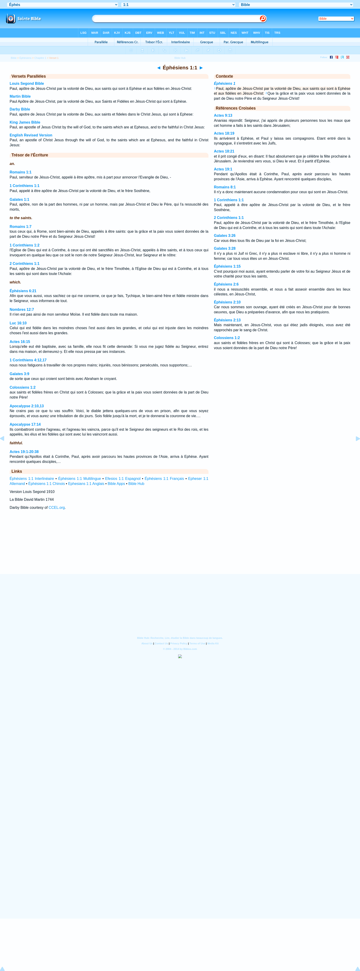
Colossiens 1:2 (23, 387)
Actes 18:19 (224, 133)
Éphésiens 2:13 (227, 320)
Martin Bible (20, 96)
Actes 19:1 (223, 169)
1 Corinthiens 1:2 (24, 245)
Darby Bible (20, 109)
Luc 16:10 (18, 323)
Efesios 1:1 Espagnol (123, 479)
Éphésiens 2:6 (226, 284)
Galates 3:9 (19, 374)
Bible (14, 58)
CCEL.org (57, 508)
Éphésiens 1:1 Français (164, 479)
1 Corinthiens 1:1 (24, 186)
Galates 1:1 (19, 199)
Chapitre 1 (40, 58)
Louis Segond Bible (27, 83)
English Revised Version (31, 135)
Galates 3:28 (225, 248)
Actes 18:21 (224, 151)
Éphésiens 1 (224, 83)
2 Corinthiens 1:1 (24, 264)
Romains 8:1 (225, 187)
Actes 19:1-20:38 (24, 452)
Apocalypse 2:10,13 (27, 406)
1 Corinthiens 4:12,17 (28, 360)
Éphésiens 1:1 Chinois (46, 484)
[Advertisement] (180, 546)
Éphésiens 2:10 (227, 302)
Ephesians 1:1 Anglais (86, 484)
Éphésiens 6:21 (23, 291)
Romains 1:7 (20, 227)
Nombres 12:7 (22, 309)
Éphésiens (25, 58)
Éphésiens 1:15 (227, 266)
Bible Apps (116, 484)
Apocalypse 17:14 (25, 424)
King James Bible (25, 122)
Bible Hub (136, 484)
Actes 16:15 (20, 342)
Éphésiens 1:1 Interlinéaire (32, 479)
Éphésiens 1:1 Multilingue (79, 479)
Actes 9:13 (223, 115)
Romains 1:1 (20, 172)
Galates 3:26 (225, 236)
